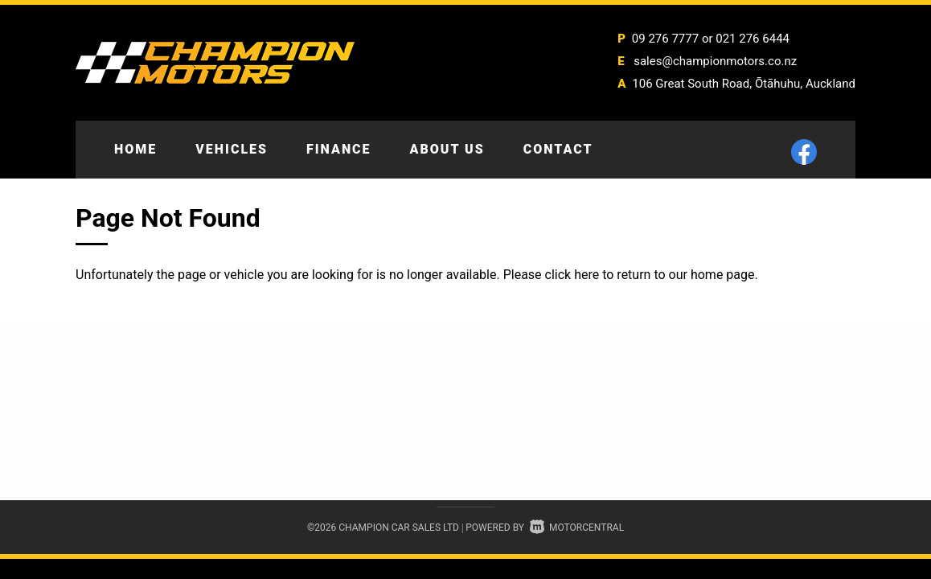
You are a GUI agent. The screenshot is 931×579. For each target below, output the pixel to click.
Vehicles (231, 149)
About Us (447, 149)
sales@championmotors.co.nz (715, 61)
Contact (558, 149)
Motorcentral (577, 527)
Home (135, 149)
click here (572, 274)
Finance (338, 149)
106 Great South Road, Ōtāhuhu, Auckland (743, 83)
